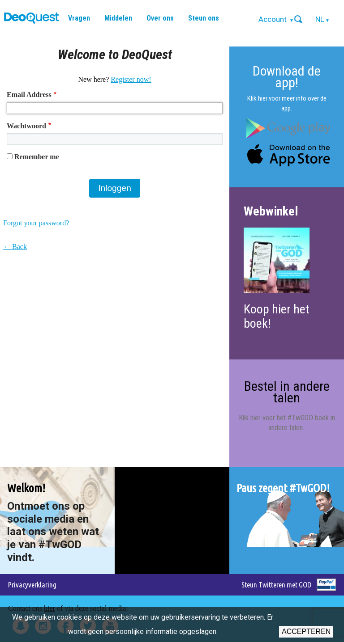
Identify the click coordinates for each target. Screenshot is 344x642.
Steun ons (203, 18)
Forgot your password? (36, 223)
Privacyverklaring (32, 584)
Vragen (79, 18)
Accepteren (306, 631)
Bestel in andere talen (287, 391)
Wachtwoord (26, 126)
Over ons (160, 18)
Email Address (29, 94)
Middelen (118, 18)
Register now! (131, 79)
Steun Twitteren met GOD (276, 584)
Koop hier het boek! (277, 316)
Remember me (36, 156)
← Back (15, 246)
